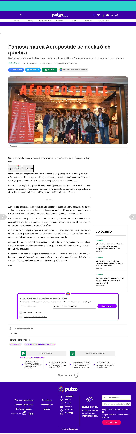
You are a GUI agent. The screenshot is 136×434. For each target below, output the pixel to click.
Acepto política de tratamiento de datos (35, 317)
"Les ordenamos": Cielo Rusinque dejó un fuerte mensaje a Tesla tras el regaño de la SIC (110, 281)
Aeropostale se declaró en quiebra (39, 345)
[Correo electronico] (36, 307)
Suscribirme (111, 423)
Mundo (74, 21)
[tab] (43, 354)
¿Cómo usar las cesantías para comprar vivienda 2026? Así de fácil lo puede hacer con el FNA (58, 365)
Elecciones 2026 (45, 21)
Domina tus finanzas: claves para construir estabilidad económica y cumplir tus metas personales (33, 365)
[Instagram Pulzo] (112, 16)
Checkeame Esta (103, 21)
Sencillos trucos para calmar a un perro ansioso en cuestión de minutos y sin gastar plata (105, 365)
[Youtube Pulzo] (107, 16)
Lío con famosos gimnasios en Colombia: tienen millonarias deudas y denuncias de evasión (110, 264)
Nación (16, 21)
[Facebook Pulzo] (94, 16)
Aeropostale (15, 345)
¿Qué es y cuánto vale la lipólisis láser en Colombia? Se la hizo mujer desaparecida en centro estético (110, 247)
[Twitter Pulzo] (98, 16)
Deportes (59, 21)
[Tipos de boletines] (85, 307)
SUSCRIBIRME (107, 307)
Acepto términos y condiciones (33, 313)
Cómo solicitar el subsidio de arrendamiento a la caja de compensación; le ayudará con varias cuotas (82, 365)
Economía (88, 21)
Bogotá (30, 21)
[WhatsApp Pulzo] (116, 16)
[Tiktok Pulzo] (103, 16)
